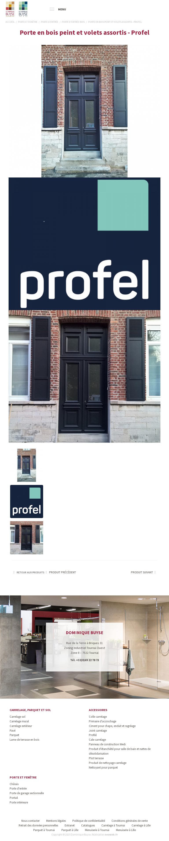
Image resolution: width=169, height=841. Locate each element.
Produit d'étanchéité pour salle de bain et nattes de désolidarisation (120, 751)
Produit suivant (144, 572)
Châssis (14, 784)
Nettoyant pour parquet (103, 767)
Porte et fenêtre (23, 777)
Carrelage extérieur (21, 726)
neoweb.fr (111, 834)
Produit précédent (60, 572)
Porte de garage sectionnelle (27, 793)
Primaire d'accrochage (102, 721)
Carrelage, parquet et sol (30, 710)
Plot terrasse (96, 758)
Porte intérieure (19, 802)
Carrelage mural (19, 721)
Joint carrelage (98, 730)
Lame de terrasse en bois (24, 740)
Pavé (12, 730)
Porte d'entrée (18, 788)
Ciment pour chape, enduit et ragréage (112, 726)
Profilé (93, 735)
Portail (14, 798)
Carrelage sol (17, 717)
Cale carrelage (97, 740)
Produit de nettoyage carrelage (107, 763)
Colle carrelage (98, 717)
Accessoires (98, 710)
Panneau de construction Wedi (107, 744)
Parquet (14, 735)
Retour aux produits (28, 572)
